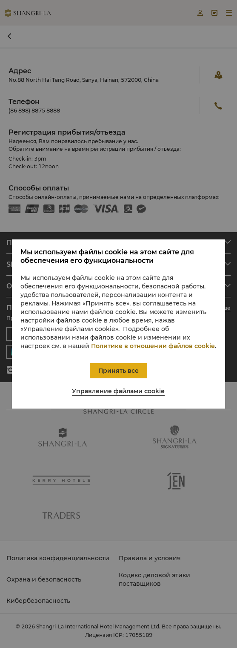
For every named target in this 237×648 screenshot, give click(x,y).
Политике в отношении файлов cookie (153, 346)
